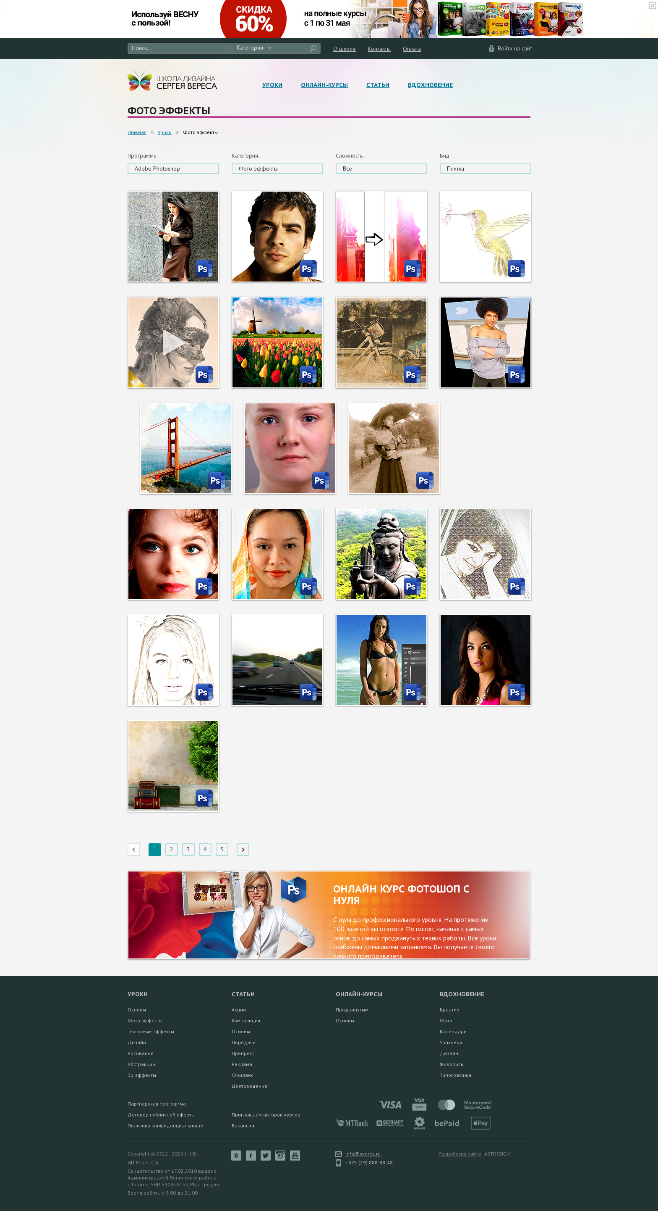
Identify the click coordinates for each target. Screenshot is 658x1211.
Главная (137, 132)
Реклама (242, 1064)
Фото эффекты (145, 1020)
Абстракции (141, 1064)
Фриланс (242, 1075)
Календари (453, 1031)
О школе (344, 49)
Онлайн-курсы (324, 85)
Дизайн (137, 1042)
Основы (137, 1009)
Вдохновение (430, 85)
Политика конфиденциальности (166, 1125)
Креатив (450, 1009)
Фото (446, 1020)
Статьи (377, 85)
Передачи (244, 1042)
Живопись (451, 1064)
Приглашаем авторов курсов (266, 1114)
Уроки (272, 85)
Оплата (412, 49)
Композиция (246, 1020)
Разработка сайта (460, 1153)
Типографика (455, 1075)
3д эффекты (142, 1075)
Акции (239, 1009)
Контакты (379, 49)
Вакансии (243, 1125)
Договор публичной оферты (161, 1114)
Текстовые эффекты (151, 1031)
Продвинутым (352, 1009)
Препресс (243, 1053)
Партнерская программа (157, 1103)
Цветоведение (249, 1086)
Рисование (141, 1053)
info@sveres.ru (363, 1153)
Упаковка (451, 1042)
